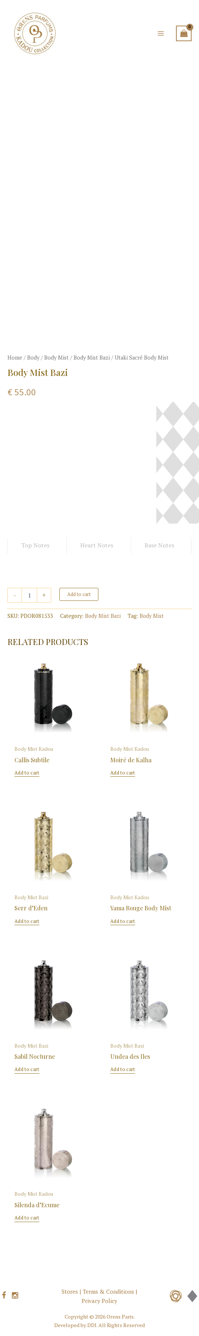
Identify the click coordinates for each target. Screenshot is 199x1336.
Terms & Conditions (108, 1291)
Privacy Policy (99, 1300)
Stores (70, 1291)
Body (33, 357)
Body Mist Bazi (92, 357)
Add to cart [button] (26, 772)
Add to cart (79, 594)
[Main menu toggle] (161, 33)
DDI (92, 1325)
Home (14, 357)
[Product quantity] (29, 595)
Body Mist (56, 357)
